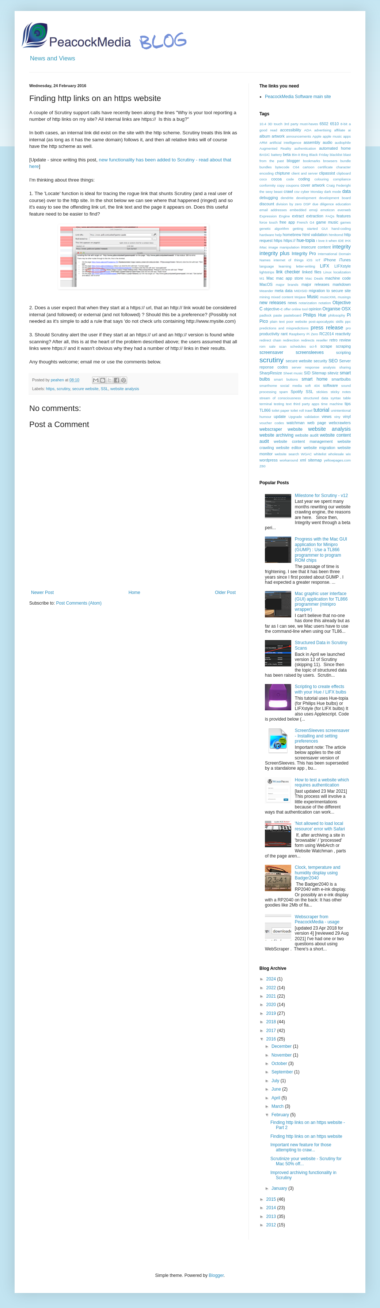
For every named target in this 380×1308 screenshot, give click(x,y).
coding (304, 179)
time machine (332, 404)
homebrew (292, 234)
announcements (298, 136)
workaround (289, 460)
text (288, 404)
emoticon (327, 210)
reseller (321, 340)
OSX (346, 308)
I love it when (326, 241)
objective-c (273, 309)
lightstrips (266, 272)
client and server (304, 173)
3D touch (275, 124)
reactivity (343, 334)
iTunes (345, 260)
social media (291, 386)
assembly (312, 142)
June (276, 1089)
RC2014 (326, 334)
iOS (309, 260)
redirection (291, 340)
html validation (314, 234)
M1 (261, 278)
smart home (314, 379)
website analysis (124, 388)
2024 (271, 979)
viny (337, 417)
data (346, 191)
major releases (315, 284)
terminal (265, 404)
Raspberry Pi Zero (303, 334)
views (326, 416)
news (292, 302)
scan (282, 346)
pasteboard (292, 315)
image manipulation (284, 247)
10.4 (262, 124)
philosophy (336, 315)
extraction (314, 216)
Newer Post (42, 592)
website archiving (276, 435)
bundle (345, 161)
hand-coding (341, 229)
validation (311, 417)
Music (312, 296)
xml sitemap (311, 460)
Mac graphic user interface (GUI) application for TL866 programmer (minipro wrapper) (321, 601)
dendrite (287, 198)
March (278, 1106)
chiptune (282, 173)
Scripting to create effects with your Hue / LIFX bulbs (320, 689)
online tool (300, 309)
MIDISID (300, 291)
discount (266, 204)
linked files (312, 272)
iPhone (330, 260)
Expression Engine (274, 216)
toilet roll (297, 410)
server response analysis (313, 367)
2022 (271, 987)
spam (283, 392)
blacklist (336, 155)
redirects (308, 340)
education (343, 204)
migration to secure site (330, 290)
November (282, 1055)
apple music (332, 136)
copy (280, 185)
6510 (334, 124)
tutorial (321, 410)
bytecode (282, 167)
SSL (104, 388)
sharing (345, 367)
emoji (313, 210)
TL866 (265, 410)
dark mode (332, 192)
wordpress (268, 460)
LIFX (324, 266)
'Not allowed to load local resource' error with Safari (320, 826)
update (280, 416)
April (276, 1097)
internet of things (289, 260)
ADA (307, 130)
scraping (343, 346)
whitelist (320, 454)
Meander (266, 291)
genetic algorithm (274, 229)
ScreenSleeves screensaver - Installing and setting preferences (322, 736)
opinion (315, 309)
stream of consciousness (280, 398)
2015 (271, 1199)
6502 (324, 124)
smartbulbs (341, 379)
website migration (319, 447)
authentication (305, 148)
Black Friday (318, 155)
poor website (296, 321)
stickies (321, 392)
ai (349, 130)
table (347, 398)
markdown (341, 284)
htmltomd (336, 235)
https (50, 388)
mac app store (289, 278)
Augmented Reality (275, 148)
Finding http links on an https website (306, 1136)
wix (348, 454)
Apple (317, 136)
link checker (288, 271)
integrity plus (274, 253)
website (295, 429)
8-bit (344, 124)
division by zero (288, 204)
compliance (342, 179)
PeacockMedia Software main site (298, 96)
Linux (327, 272)
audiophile (343, 143)
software (330, 385)
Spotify (297, 391)
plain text (277, 321)
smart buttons (286, 379)
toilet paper (280, 410)
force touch (268, 222)
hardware (266, 235)
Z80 (262, 466)
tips (348, 403)
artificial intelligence (285, 143)
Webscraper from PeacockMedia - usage (317, 919)
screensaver (271, 352)
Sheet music (293, 373)
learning (285, 266)
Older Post (225, 592)
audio (327, 142)
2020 (271, 1004)
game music (327, 222)
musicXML (328, 297)
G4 (311, 222)
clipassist (327, 173)
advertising (322, 130)
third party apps (306, 404)
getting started (305, 229)
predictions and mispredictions (284, 328)
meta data (284, 290)
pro (348, 328)
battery (276, 155)
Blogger (216, 1275)
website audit (306, 435)
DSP (307, 204)
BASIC (264, 155)
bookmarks (311, 161)
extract (298, 216)
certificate (325, 167)
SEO (333, 360)
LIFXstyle (342, 266)
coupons (292, 185)
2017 (271, 1030)
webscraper (270, 429)
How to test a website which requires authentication (322, 782)
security (320, 361)
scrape (326, 346)
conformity (267, 185)
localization (342, 272)
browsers (330, 161)
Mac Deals (314, 278)
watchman (295, 423)
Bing (304, 155)
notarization (308, 303)
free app (287, 222)
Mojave (300, 297)
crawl (288, 191)
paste (277, 315)
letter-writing (305, 266)
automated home (335, 148)
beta (286, 154)
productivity (269, 334)
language (266, 266)
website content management (303, 441)
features (344, 216)
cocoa (276, 179)
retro (334, 340)
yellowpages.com (337, 460)
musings (344, 297)
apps (347, 136)
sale (272, 346)
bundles (265, 167)
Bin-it (296, 155)
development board (335, 198)
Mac (270, 278)
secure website (85, 388)
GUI (325, 229)
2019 (271, 1013)
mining (264, 297)
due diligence (323, 204)
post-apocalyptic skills (326, 321)
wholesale (336, 454)
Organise (332, 308)
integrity (341, 247)
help (278, 235)
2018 (271, 1021)
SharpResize (270, 373)
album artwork (272, 136)
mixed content (282, 297)
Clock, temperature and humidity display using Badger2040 (318, 873)
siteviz (332, 373)
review (345, 340)
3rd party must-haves (301, 124)
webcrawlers (340, 423)
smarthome (268, 386)
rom (262, 346)
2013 (271, 1216)
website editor (288, 447)
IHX (348, 241)
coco (263, 179)
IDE (341, 241)
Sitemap (319, 373)
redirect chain (270, 340)
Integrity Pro (304, 253)
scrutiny (63, 388)
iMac (263, 247)
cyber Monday (312, 192)
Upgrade (295, 417)
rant (284, 334)
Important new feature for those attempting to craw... (300, 1147)
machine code (338, 278)
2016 (271, 1039)
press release (327, 327)
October (279, 1063)
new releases (272, 302)
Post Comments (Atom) (79, 603)
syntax (336, 398)
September (282, 1072)
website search (287, 454)
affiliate (339, 130)
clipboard (344, 173)
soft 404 (312, 386)
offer (287, 309)
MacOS (266, 284)
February (280, 1114)
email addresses (273, 210)
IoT (318, 260)
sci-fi (313, 346)
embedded (298, 210)
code (290, 179)
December (282, 1046)
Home (134, 592)
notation (324, 303)
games (345, 222)
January (279, 1188)
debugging (268, 197)
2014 (271, 1207)
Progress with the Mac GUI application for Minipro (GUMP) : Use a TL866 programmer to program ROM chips (321, 550)
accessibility (290, 130)
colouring (322, 179)
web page (316, 423)
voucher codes (271, 423)
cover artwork (313, 185)
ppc (348, 321)
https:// (289, 240)
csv (296, 192)
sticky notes (341, 392)
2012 (271, 1224)
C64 (296, 167)
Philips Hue (314, 315)
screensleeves (310, 352)
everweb (344, 210)
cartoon (308, 167)
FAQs (330, 216)
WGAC (306, 454)
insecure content (316, 247)
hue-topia (306, 240)
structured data (315, 398)
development (306, 198)
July (276, 1080)
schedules (298, 346)
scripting (343, 352)
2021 (271, 996)
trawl (308, 410)
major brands (287, 285)
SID (307, 373)
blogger (293, 160)
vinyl (347, 416)
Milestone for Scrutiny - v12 (321, 495)
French (302, 222)
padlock (265, 315)
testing (279, 404)
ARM (263, 143)
